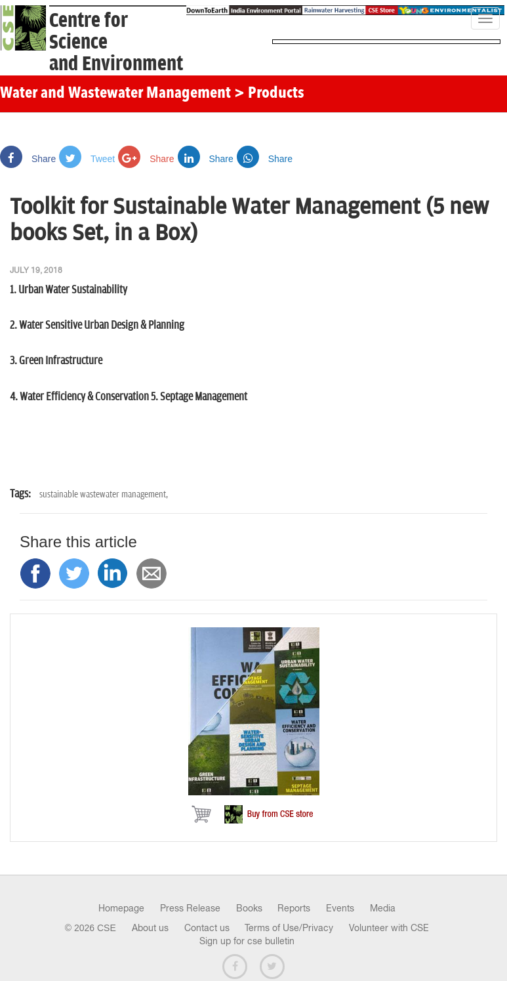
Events (340, 908)
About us (150, 928)
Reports (293, 908)
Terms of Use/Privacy (289, 928)
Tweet (87, 159)
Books (249, 908)
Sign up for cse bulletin (246, 941)
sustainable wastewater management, (103, 494)
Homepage (121, 908)
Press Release (190, 908)
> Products (269, 94)
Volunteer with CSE (389, 928)
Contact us (207, 928)
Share (28, 159)
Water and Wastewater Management (117, 94)
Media (382, 908)
